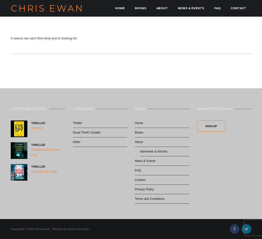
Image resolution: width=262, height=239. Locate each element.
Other (77, 142)
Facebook (234, 229)
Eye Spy (37, 128)
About (162, 8)
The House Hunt (44, 171)
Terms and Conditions (150, 199)
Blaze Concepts (78, 229)
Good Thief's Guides (87, 132)
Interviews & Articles (153, 151)
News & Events (191, 8)
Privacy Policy (144, 189)
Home (120, 8)
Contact (238, 8)
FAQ (217, 8)
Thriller (38, 123)
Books (140, 8)
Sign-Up (211, 126)
